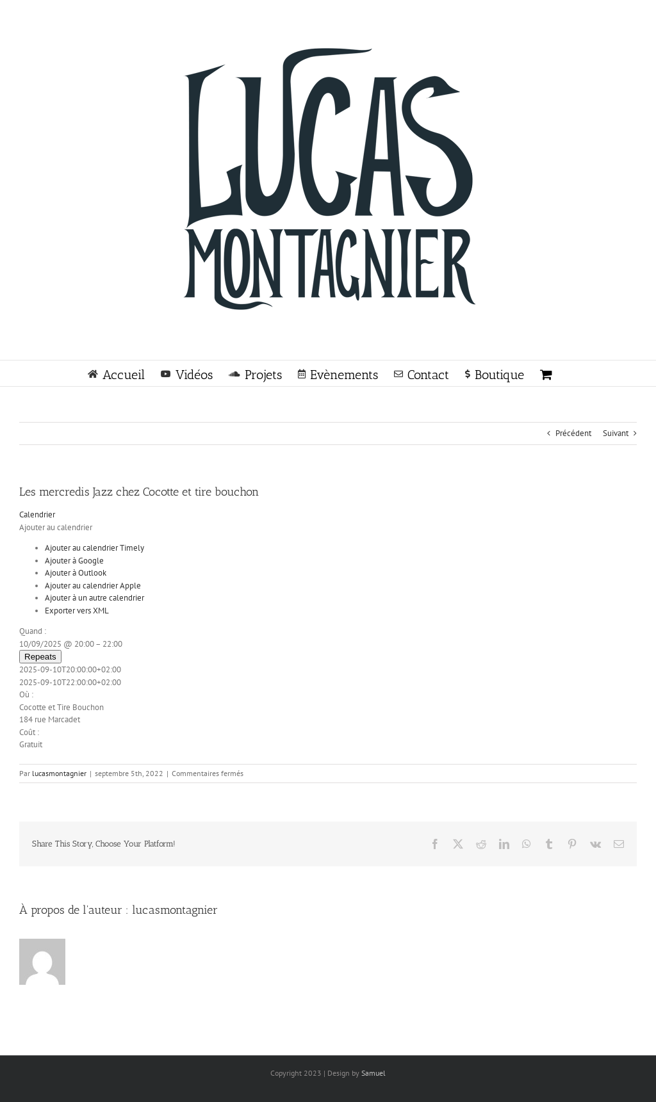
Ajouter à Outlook (75, 572)
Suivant (615, 433)
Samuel (373, 1073)
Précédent (573, 433)
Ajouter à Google (74, 560)
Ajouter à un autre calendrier (94, 597)
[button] (55, 527)
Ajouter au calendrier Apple (93, 585)
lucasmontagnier (59, 773)
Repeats (40, 656)
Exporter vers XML (77, 610)
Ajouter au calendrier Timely (94, 547)
